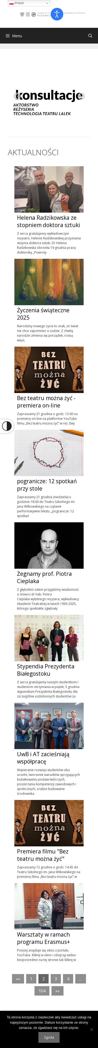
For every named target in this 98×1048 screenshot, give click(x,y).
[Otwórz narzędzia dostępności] (57, 14)
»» (57, 991)
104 (41, 991)
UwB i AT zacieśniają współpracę (43, 757)
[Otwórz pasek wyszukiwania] (90, 36)
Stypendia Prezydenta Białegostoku (45, 670)
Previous (15, 95)
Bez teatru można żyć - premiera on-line (46, 401)
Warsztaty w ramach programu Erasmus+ (44, 938)
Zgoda (49, 1037)
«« (18, 979)
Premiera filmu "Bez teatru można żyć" (42, 855)
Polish (16, 3)
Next (79, 95)
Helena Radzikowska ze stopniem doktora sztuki (48, 221)
